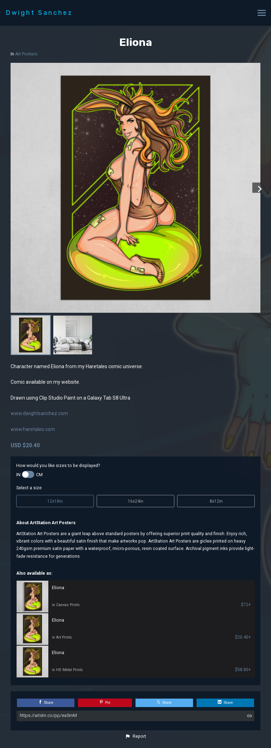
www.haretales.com (33, 429)
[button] (135, 736)
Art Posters (26, 54)
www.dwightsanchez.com (39, 413)
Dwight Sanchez (39, 13)
